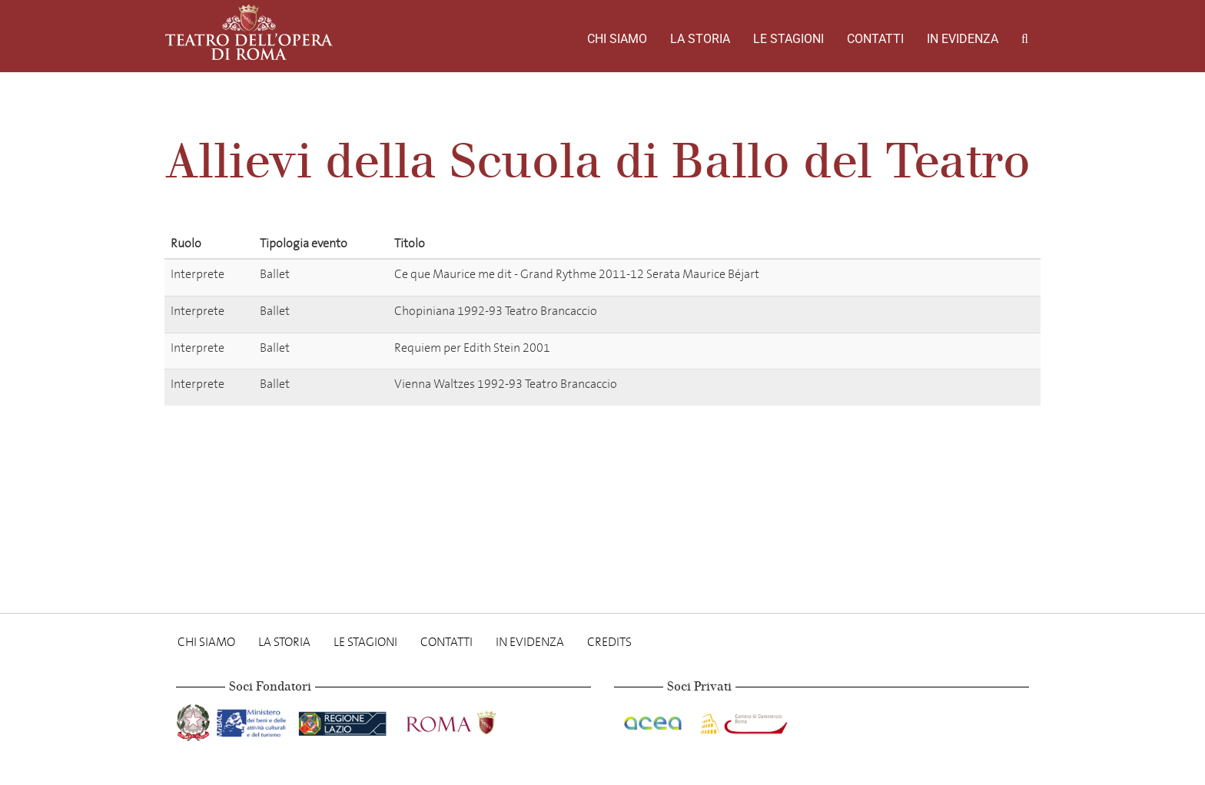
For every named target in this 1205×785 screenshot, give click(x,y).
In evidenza (962, 38)
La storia (700, 38)
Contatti (875, 38)
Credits (609, 642)
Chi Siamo (617, 38)
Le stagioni (788, 38)
